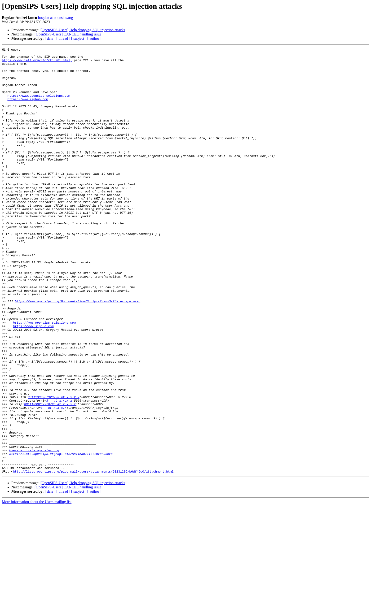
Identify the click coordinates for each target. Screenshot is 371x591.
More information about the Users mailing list (36, 587)
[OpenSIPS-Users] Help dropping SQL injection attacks (82, 30)
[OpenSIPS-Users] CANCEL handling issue (68, 34)
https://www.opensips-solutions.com (38, 105)
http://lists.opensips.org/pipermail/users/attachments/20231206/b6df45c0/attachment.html (93, 556)
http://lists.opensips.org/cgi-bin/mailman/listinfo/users (61, 535)
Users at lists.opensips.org (34, 531)
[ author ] (94, 38)
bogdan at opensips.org (55, 18)
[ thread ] (63, 38)
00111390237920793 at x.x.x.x (53, 467)
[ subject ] (78, 38)
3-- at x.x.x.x (59, 471)
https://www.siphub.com (27, 110)
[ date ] (50, 38)
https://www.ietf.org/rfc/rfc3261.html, (37, 63)
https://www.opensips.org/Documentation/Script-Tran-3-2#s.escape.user (77, 352)
